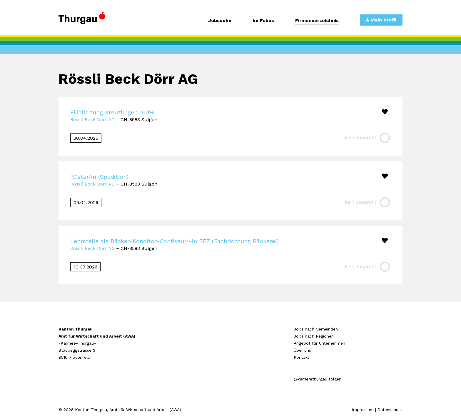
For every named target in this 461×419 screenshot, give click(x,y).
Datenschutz (390, 409)
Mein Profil (381, 20)
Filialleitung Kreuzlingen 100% (112, 112)
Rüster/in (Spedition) (99, 176)
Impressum (363, 409)
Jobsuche (219, 20)
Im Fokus (263, 20)
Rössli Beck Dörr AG (92, 119)
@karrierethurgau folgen (317, 379)
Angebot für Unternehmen (319, 343)
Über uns (302, 350)
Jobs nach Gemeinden (316, 329)
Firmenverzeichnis (317, 20)
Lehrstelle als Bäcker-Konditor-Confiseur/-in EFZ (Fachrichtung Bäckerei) (174, 241)
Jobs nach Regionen (314, 336)
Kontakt (301, 357)
